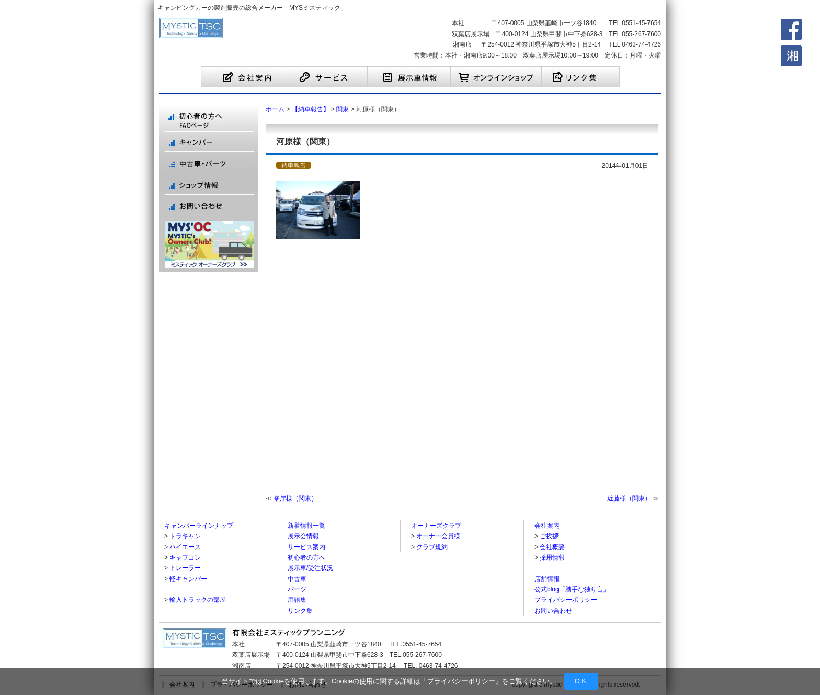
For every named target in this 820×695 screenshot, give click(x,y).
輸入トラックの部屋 (197, 599)
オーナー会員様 (438, 536)
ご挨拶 (549, 536)
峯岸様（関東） (295, 498)
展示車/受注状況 (310, 568)
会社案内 (547, 525)
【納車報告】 (310, 109)
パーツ (297, 589)
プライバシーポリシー (461, 681)
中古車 (297, 579)
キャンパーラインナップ (198, 525)
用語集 (297, 599)
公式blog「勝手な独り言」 (571, 589)
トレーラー (185, 568)
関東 (342, 109)
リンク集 (300, 610)
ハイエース (185, 547)
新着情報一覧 (306, 525)
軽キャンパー (188, 579)
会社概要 (552, 547)
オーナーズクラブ (436, 525)
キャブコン (185, 557)
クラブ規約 (432, 547)
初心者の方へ (306, 557)
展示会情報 (303, 536)
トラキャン (185, 536)
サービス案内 (306, 547)
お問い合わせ (553, 610)
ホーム (275, 109)
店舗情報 (547, 579)
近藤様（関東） (629, 498)
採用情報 (552, 557)
